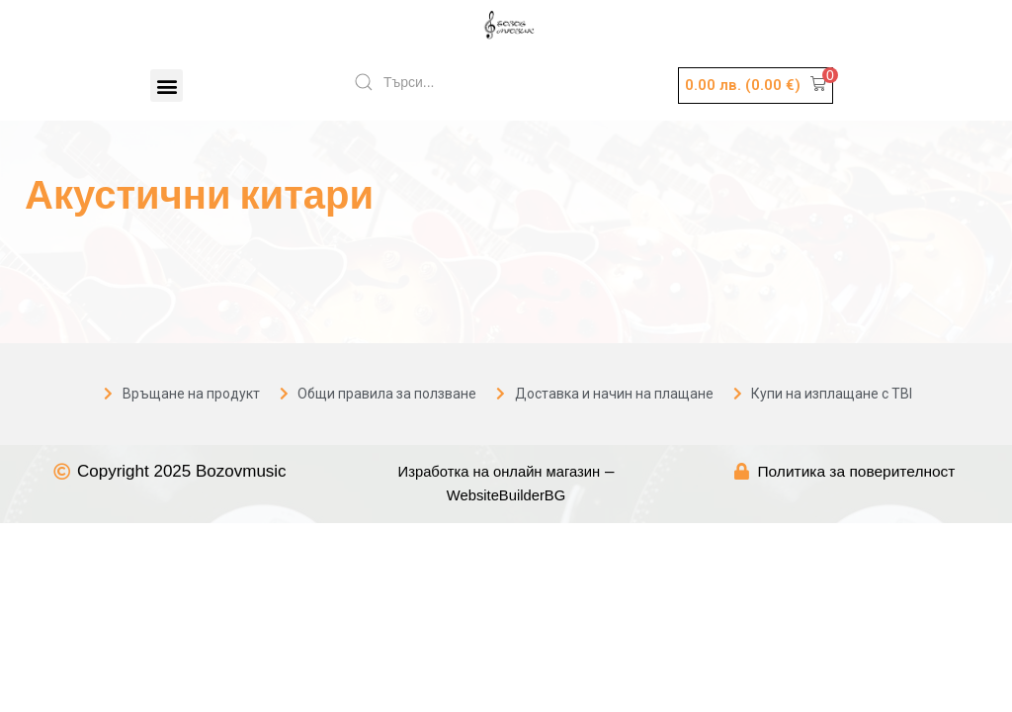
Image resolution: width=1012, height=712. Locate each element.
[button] (166, 85)
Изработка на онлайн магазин (499, 472)
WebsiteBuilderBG (506, 497)
